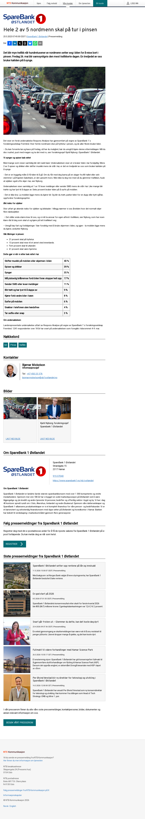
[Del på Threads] (25, 43)
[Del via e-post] (40, 43)
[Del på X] (20, 43)
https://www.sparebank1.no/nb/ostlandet (73, 480)
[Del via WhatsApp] (35, 43)
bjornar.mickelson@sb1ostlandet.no (39, 377)
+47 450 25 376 (34, 374)
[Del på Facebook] (9, 43)
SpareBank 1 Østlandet (37, 36)
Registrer (15, 544)
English (13, 806)
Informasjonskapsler (12, 795)
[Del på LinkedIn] (14, 43)
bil (6, 345)
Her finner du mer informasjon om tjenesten (23, 760)
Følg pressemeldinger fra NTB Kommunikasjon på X (26, 790)
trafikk (23, 345)
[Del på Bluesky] (30, 43)
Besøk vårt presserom (19, 722)
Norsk (5, 806)
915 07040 (58, 476)
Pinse (13, 345)
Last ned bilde (13, 439)
